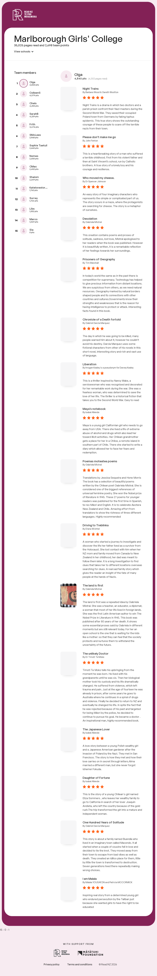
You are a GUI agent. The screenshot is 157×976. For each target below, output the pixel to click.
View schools (23, 51)
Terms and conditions (79, 964)
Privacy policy (51, 964)
